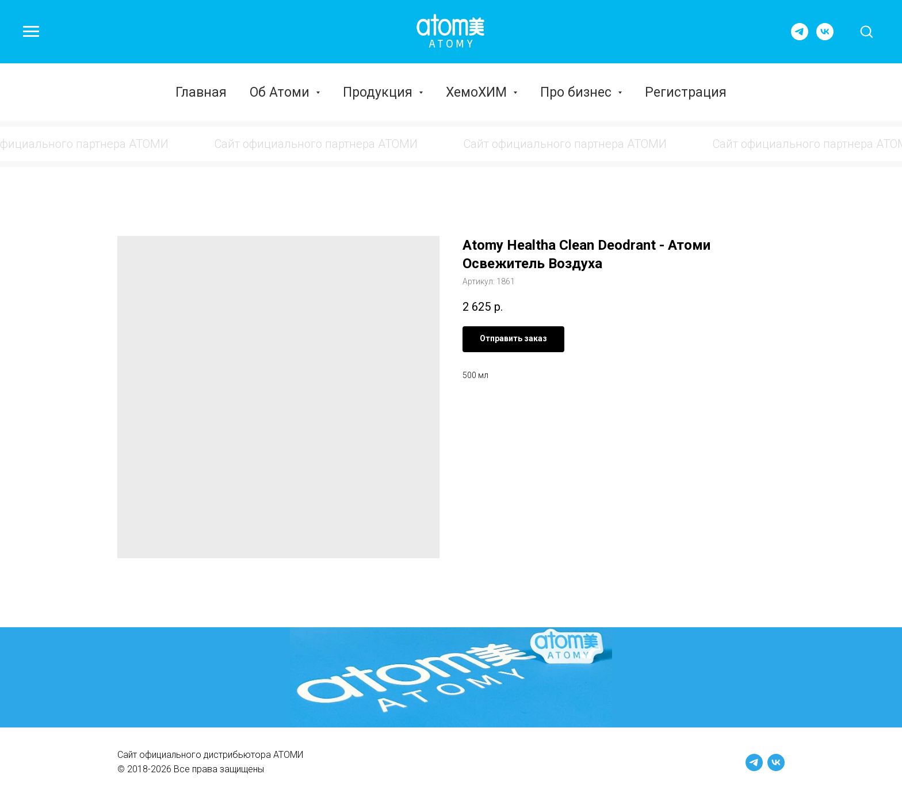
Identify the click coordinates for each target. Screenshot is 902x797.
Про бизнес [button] (577, 92)
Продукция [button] (379, 92)
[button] (866, 31)
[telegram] (799, 37)
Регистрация (686, 92)
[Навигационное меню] (31, 31)
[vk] (825, 37)
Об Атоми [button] (281, 92)
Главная (201, 92)
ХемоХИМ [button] (478, 92)
